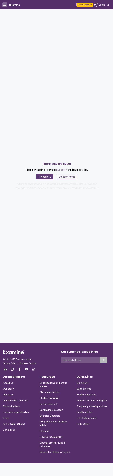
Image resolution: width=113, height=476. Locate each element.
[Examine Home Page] (14, 5)
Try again (44, 176)
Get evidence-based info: (79, 351)
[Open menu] (4, 4)
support (60, 169)
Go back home (67, 176)
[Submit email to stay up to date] (103, 360)
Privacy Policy (10, 363)
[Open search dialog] (108, 4)
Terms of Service (28, 363)
